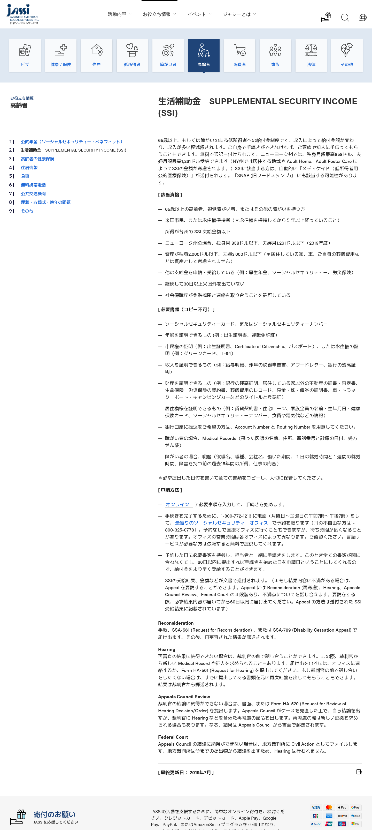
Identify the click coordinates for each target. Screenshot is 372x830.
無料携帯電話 (33, 185)
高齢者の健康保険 (37, 158)
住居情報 (29, 167)
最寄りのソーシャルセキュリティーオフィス (221, 522)
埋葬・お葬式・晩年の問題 (46, 202)
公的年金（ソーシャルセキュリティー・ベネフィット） (72, 141)
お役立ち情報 (159, 13)
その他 (27, 211)
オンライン (177, 504)
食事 (25, 176)
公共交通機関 (33, 193)
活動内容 (120, 13)
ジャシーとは (240, 13)
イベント (200, 13)
